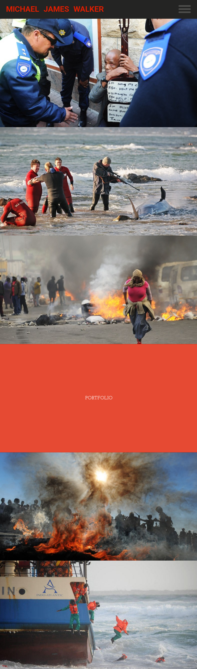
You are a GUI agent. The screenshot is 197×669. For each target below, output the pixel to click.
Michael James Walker (55, 9)
